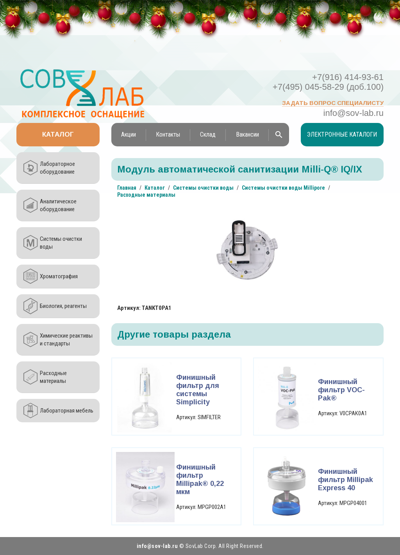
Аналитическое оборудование (58, 205)
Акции (128, 134)
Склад (208, 134)
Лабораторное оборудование (57, 167)
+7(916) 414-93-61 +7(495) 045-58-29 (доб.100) (328, 82)
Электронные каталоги (342, 134)
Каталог (58, 134)
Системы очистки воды (61, 242)
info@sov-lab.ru (353, 113)
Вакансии (247, 134)
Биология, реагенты (63, 306)
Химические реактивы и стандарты (66, 339)
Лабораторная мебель (66, 410)
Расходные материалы (53, 377)
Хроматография (59, 276)
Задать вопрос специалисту (333, 103)
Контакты (168, 134)
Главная (126, 188)
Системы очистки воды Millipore (283, 188)
